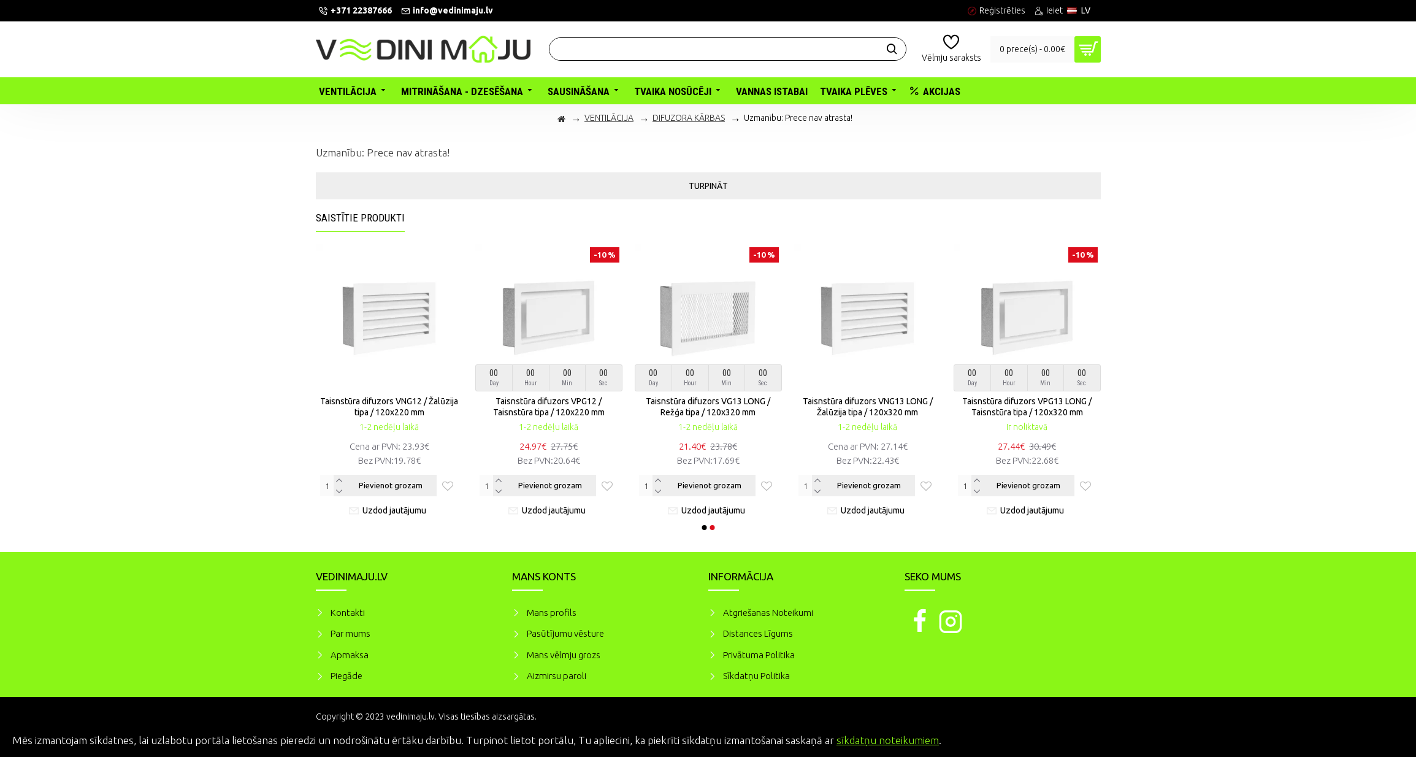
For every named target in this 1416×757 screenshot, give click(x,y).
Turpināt (708, 186)
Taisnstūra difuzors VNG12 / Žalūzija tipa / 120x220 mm (389, 406)
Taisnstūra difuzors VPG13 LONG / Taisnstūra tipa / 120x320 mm (1027, 406)
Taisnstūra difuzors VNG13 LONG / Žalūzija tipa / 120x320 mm (868, 406)
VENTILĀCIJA (608, 118)
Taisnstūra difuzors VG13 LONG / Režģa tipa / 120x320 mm (708, 406)
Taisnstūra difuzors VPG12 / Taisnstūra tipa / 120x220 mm (549, 406)
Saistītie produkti (360, 218)
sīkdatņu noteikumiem (887, 740)
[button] (704, 527)
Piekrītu (1385, 739)
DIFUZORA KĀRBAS (689, 118)
